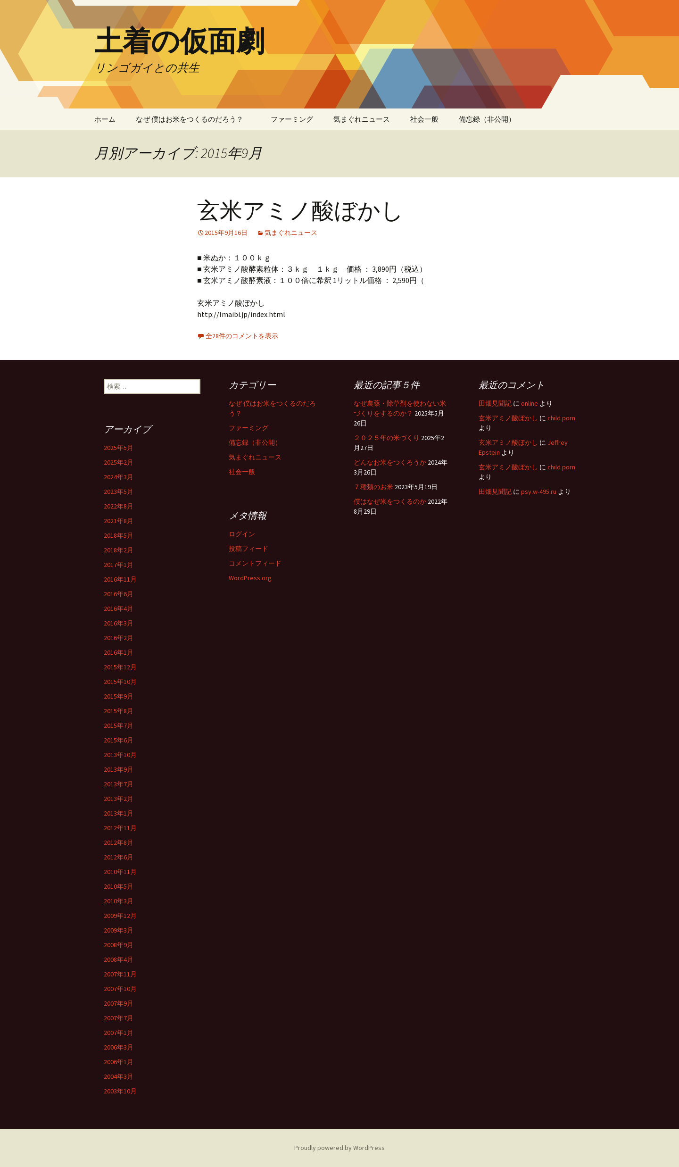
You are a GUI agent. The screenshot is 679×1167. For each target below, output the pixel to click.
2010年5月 (118, 886)
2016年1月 (118, 652)
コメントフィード (255, 563)
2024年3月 (118, 477)
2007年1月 (118, 1032)
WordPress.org (250, 578)
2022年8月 (118, 506)
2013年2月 (118, 798)
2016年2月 (118, 638)
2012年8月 (118, 842)
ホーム (105, 119)
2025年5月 (118, 447)
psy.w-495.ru (538, 491)
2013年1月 (118, 813)
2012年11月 (120, 828)
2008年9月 (118, 945)
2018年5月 (118, 535)
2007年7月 (118, 1018)
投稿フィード (248, 548)
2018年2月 (118, 550)
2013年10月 (120, 754)
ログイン (242, 534)
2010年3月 (118, 901)
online (529, 403)
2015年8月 (118, 711)
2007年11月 (120, 974)
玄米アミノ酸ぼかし (300, 211)
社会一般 (424, 119)
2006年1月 (118, 1062)
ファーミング (292, 119)
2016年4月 (118, 608)
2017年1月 (118, 564)
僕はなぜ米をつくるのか (390, 501)
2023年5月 (118, 491)
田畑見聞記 (495, 403)
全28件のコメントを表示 (242, 336)
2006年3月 (118, 1047)
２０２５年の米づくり (387, 437)
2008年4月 (118, 959)
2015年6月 (118, 740)
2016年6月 (118, 594)
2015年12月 (120, 667)
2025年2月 (118, 462)
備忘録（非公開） (487, 119)
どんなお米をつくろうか (390, 462)
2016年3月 (118, 623)
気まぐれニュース (361, 119)
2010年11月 (120, 871)
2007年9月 (118, 1003)
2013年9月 (118, 769)
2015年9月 (118, 696)
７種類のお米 (373, 487)
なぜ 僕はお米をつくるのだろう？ (193, 119)
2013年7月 (118, 784)
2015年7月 (118, 725)
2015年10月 (120, 681)
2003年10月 (120, 1091)
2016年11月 (120, 579)
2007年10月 (120, 988)
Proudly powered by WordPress (339, 1147)
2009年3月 (118, 930)
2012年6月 (118, 857)
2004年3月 (118, 1076)
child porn (561, 418)
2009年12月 (120, 915)
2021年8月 (118, 521)
